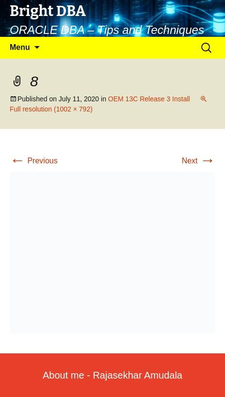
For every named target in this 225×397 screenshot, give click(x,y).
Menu (20, 47)
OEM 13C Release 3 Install (149, 99)
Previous (34, 161)
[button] (112, 253)
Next (198, 161)
